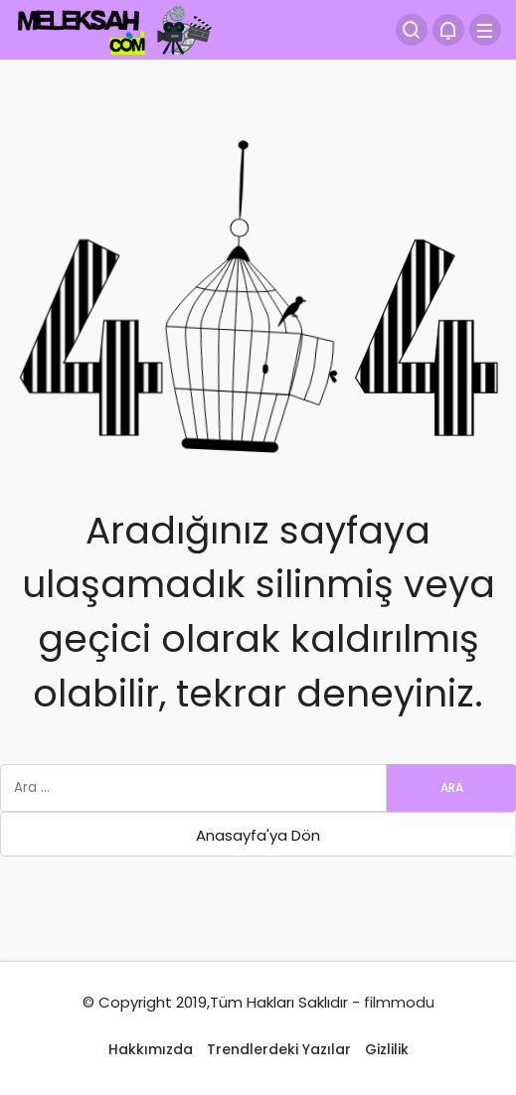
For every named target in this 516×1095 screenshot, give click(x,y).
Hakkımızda (150, 1049)
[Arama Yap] (412, 30)
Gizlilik (387, 1049)
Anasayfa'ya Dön (258, 835)
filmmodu (399, 1002)
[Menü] (485, 30)
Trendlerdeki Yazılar (279, 1049)
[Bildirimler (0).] (448, 30)
